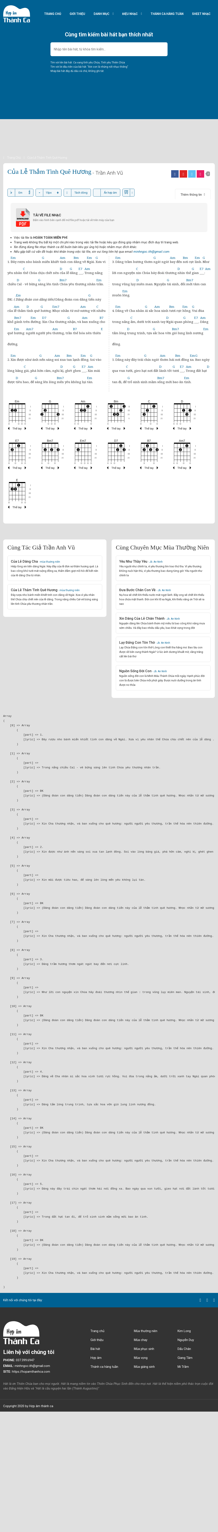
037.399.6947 (18, 1360)
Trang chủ (52, 14)
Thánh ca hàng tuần (167, 14)
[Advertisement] (109, 125)
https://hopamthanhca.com (26, 1372)
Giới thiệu (77, 14)
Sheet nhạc (201, 14)
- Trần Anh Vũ (107, 173)
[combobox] (109, 49)
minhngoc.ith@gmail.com (151, 252)
